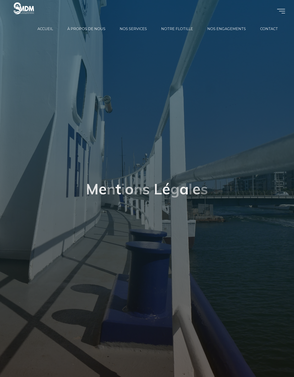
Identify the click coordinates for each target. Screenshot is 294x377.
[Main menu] (281, 11)
